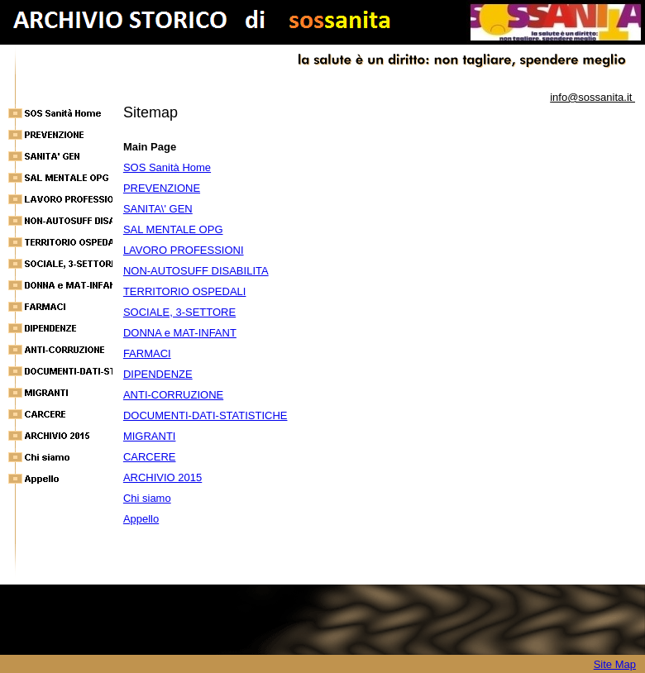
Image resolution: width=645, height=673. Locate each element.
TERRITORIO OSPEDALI (184, 291)
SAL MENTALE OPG (173, 229)
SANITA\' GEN (158, 209)
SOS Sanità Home (167, 167)
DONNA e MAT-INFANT (179, 333)
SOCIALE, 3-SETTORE (179, 312)
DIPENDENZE (158, 374)
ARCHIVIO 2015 (162, 477)
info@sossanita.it (592, 97)
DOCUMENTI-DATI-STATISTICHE (205, 415)
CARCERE (149, 457)
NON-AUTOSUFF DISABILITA (196, 271)
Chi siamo (147, 498)
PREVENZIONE (161, 188)
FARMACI (147, 353)
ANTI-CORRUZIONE (173, 395)
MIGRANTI (149, 436)
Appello (141, 519)
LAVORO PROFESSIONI (183, 250)
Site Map (615, 664)
